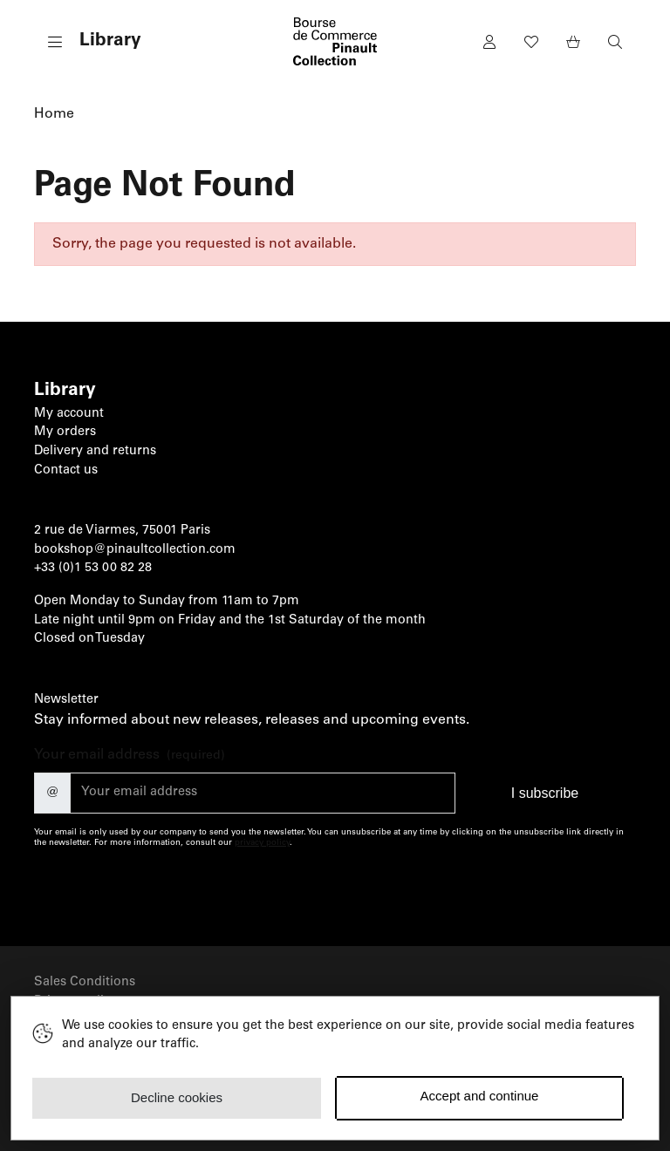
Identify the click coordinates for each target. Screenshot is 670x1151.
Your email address (129, 756)
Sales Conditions (84, 983)
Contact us (66, 471)
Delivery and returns (95, 452)
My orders (65, 432)
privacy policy (262, 843)
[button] (87, 41)
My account (69, 414)
